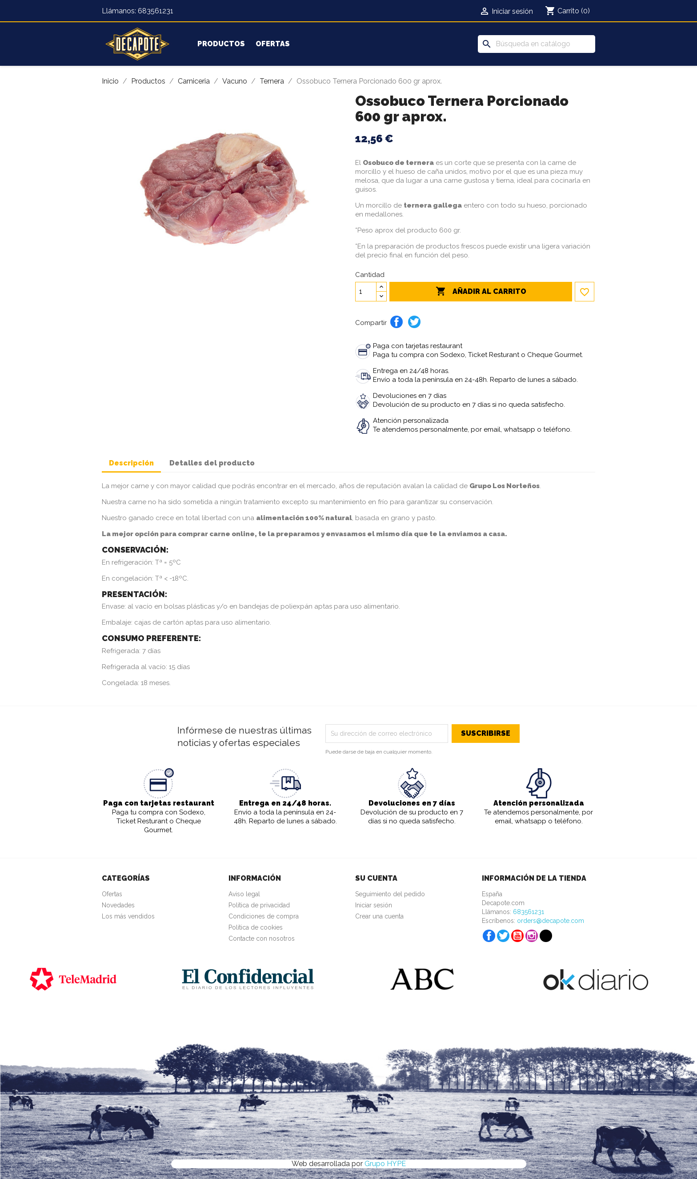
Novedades (118, 905)
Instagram (531, 936)
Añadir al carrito (481, 291)
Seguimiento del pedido (390, 894)
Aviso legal (244, 894)
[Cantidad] (366, 291)
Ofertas (273, 44)
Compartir (396, 322)
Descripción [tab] (131, 463)
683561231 (155, 11)
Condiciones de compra (263, 916)
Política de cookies (255, 927)
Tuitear (414, 322)
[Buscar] (536, 44)
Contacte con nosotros (261, 938)
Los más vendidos (128, 916)
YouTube (517, 936)
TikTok (546, 936)
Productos (221, 44)
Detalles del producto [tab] (212, 463)
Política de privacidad (259, 905)
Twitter (503, 936)
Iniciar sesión (373, 905)
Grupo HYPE (385, 1163)
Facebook (489, 936)
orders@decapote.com (550, 920)
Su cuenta (376, 878)
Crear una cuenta (379, 916)
